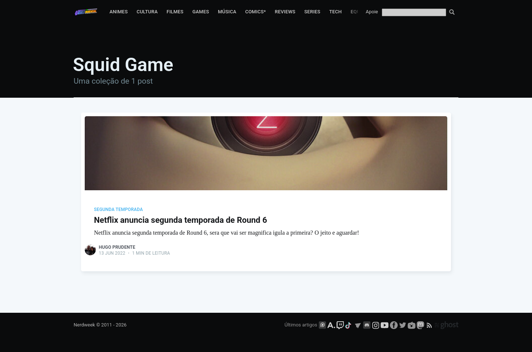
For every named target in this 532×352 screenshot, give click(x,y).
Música (227, 11)
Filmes (174, 11)
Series (312, 11)
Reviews (285, 11)
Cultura (147, 11)
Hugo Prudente (117, 247)
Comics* (255, 11)
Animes (119, 11)
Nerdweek (84, 325)
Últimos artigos (300, 325)
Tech (335, 11)
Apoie (372, 11)
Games (200, 11)
